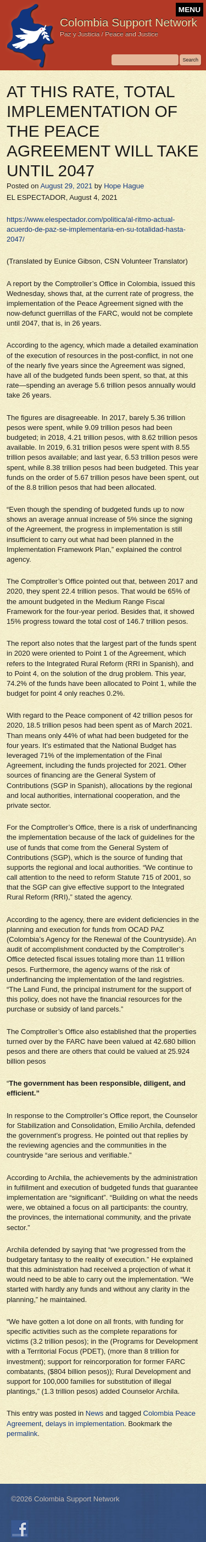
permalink (22, 1433)
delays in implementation (85, 1424)
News (95, 1413)
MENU (190, 9)
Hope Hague (124, 186)
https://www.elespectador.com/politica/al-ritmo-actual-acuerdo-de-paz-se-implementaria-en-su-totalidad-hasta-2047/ (96, 229)
